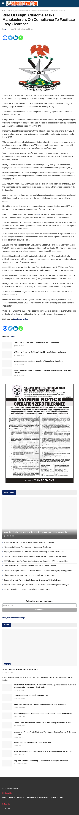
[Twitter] (10, 37)
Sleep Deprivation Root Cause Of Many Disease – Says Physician (39, 704)
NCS (38, 214)
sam (5, 29)
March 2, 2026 (19, 754)
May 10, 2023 (15, 29)
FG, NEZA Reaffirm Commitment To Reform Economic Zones (26, 589)
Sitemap (53, 797)
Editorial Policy (43, 797)
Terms (61, 797)
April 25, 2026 (19, 346)
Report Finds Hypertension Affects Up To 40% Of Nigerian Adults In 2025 (42, 723)
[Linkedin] (15, 37)
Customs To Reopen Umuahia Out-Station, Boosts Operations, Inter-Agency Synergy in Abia (38, 571)
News (31, 29)
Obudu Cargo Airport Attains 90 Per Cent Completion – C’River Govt (29, 575)
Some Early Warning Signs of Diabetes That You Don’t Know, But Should (42, 751)
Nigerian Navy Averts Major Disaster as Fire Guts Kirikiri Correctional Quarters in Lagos (36, 585)
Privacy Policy (31, 797)
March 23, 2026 (19, 698)
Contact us (20, 797)
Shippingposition (12, 788)
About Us (12, 797)
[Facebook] (5, 37)
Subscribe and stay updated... (39, 601)
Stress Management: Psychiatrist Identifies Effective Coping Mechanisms (43, 714)
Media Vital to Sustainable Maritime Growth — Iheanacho (36, 343)
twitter (25, 319)
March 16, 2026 (19, 717)
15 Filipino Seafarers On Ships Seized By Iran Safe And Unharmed (40, 352)
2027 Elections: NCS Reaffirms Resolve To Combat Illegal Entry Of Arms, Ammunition (36, 561)
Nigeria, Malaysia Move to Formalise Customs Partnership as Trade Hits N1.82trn (34, 552)
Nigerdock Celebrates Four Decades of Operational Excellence (38, 361)
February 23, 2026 (20, 764)
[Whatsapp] (20, 37)
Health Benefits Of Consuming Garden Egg (31, 695)
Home (4, 11)
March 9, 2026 (19, 737)
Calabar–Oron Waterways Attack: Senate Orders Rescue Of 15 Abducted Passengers (36, 556)
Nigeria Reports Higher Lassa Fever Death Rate (32, 742)
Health (7, 664)
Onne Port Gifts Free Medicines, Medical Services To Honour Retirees (30, 566)
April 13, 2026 (7, 673)
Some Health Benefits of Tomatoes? (20, 669)
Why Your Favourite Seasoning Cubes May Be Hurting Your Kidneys (41, 761)
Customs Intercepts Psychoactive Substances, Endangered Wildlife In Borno (32, 580)
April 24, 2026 (19, 376)
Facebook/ (17, 319)
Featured (25, 29)
